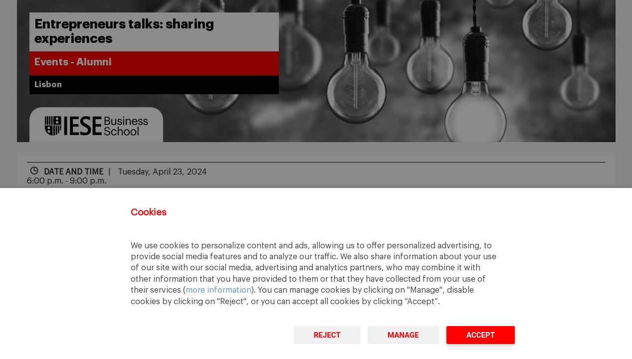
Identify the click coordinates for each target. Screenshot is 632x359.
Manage (403, 335)
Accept (480, 335)
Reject (327, 335)
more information (218, 290)
